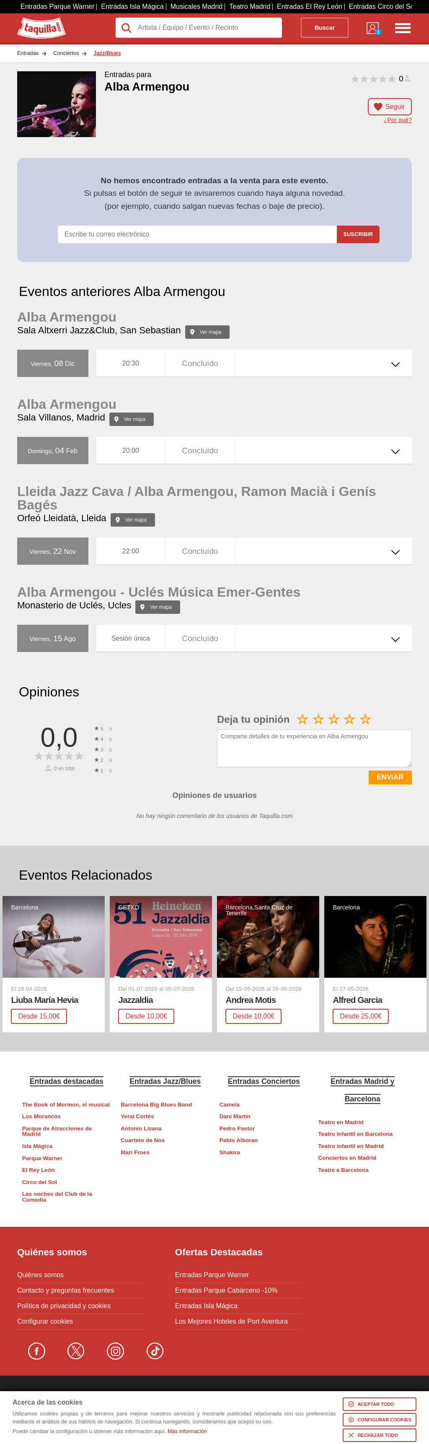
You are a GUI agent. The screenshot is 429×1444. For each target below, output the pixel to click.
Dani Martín (235, 1116)
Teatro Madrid (249, 6)
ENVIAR (390, 777)
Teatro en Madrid (341, 1122)
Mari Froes (135, 1152)
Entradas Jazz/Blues (165, 1081)
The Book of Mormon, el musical (66, 1104)
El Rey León (38, 1170)
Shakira (230, 1152)
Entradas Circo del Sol (382, 6)
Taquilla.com (35, 21)
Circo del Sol (39, 1182)
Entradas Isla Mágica (132, 6)
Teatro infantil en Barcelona (355, 1134)
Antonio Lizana (141, 1128)
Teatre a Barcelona (343, 1170)
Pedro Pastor (237, 1128)
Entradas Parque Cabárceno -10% (226, 1290)
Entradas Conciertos (264, 1081)
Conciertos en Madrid (347, 1158)
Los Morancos (41, 1116)
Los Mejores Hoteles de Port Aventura (231, 1321)
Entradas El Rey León (309, 6)
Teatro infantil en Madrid (351, 1146)
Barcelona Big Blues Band (156, 1104)
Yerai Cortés (137, 1116)
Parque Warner (42, 1158)
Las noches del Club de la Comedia (57, 1197)
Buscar (325, 27)
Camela (230, 1104)
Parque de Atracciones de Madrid (57, 1131)
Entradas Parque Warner (57, 6)
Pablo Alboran (239, 1140)
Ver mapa (210, 332)
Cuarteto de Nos (143, 1140)
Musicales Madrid (196, 6)
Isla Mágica (37, 1146)
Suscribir (358, 234)
